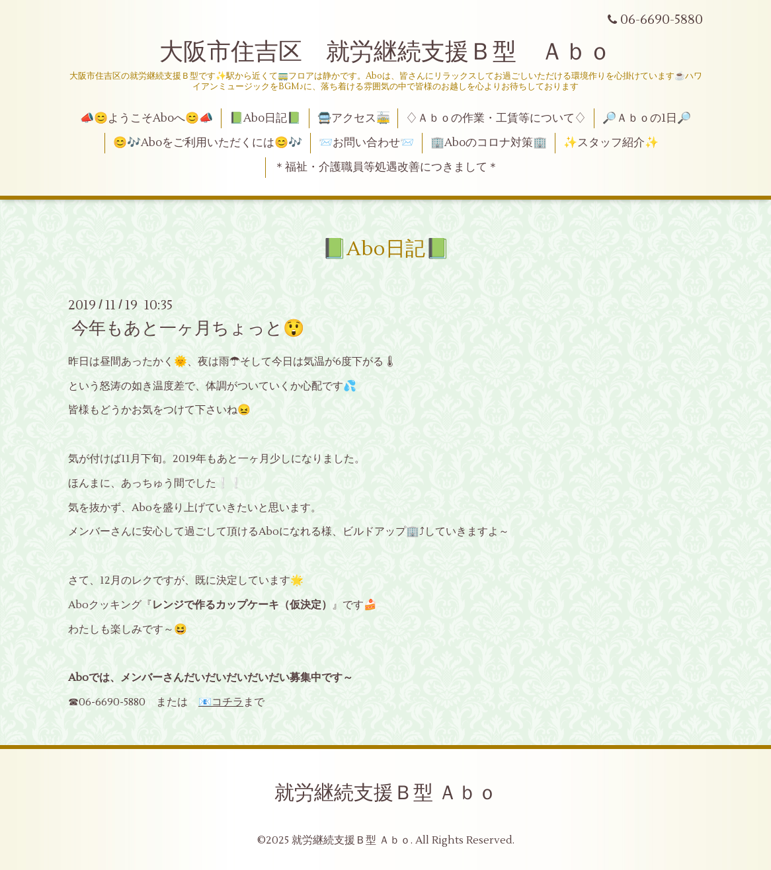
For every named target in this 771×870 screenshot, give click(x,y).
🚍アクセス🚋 (353, 118)
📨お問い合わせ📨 (366, 143)
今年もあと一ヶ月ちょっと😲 (187, 328)
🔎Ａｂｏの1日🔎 (646, 118)
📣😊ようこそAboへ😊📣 (146, 118)
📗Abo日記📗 (265, 118)
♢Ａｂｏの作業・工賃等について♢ (496, 118)
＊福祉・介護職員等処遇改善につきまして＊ (386, 167)
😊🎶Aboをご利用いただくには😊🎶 (207, 143)
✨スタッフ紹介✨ (611, 143)
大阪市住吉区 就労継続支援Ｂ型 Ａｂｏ (385, 52)
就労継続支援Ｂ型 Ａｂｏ (385, 793)
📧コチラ (220, 702)
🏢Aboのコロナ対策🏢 (488, 143)
